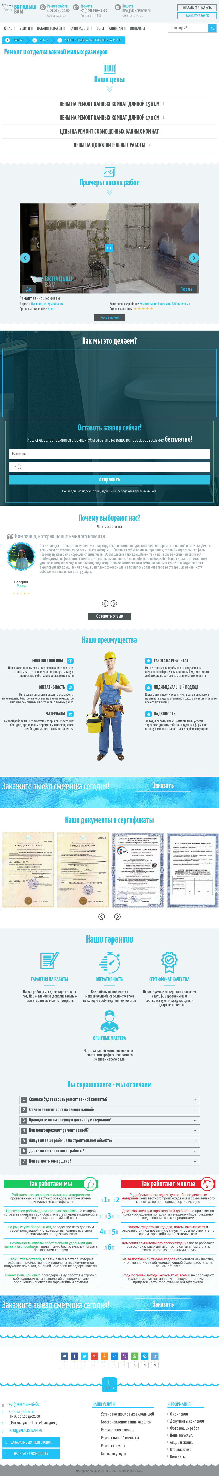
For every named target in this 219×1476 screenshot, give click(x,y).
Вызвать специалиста (197, 8)
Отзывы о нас (180, 1449)
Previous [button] (25, 258)
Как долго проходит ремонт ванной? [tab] (55, 1131)
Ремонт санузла (113, 1446)
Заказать (163, 785)
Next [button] (194, 258)
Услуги (25, 29)
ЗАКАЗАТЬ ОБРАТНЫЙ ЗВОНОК (28, 1441)
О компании (179, 1414)
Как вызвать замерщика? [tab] (46, 1162)
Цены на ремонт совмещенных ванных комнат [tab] (109, 132)
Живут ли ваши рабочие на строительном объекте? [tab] (66, 1141)
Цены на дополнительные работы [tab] (109, 146)
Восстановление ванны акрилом (126, 1422)
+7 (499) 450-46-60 (93, 11)
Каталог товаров (49, 29)
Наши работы (79, 29)
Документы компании (187, 1421)
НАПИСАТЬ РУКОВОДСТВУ (26, 1453)
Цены (100, 29)
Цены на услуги (182, 1435)
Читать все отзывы (109, 527)
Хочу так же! (110, 318)
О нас (8, 29)
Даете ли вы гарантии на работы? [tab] (52, 1151)
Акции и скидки (182, 1442)
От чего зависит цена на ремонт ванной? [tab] (58, 1110)
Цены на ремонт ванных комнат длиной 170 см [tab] (110, 118)
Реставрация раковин (118, 1430)
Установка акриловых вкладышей (127, 1414)
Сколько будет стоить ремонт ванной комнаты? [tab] (64, 1100)
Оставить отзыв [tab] (109, 616)
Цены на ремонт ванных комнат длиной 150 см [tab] (110, 104)
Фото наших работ (184, 1428)
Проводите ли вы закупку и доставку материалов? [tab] (66, 1121)
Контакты (137, 29)
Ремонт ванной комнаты (120, 1438)
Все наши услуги (113, 1454)
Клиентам (115, 29)
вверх (109, 1384)
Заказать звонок (197, 16)
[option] (109, 262)
